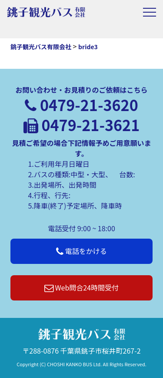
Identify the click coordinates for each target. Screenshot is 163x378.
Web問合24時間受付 (81, 287)
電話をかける (81, 251)
